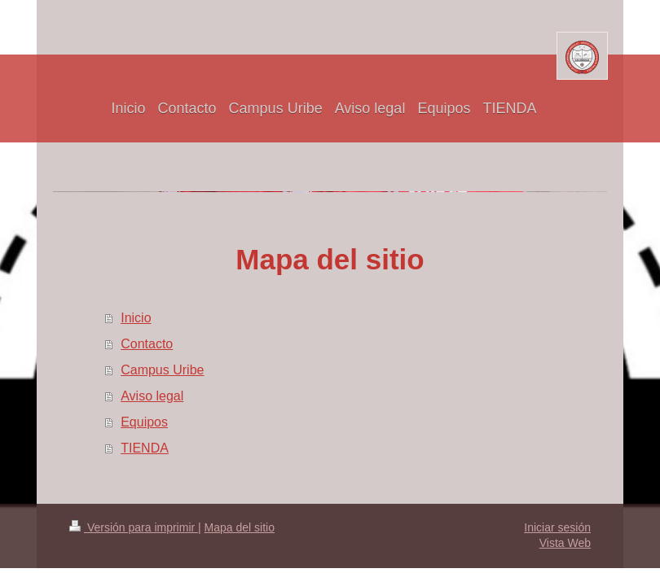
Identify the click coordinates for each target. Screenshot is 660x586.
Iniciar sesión (557, 527)
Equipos (144, 422)
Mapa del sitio (240, 527)
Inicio (136, 318)
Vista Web (565, 542)
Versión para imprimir (133, 527)
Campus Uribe (162, 370)
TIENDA (145, 448)
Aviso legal (152, 396)
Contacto (147, 344)
